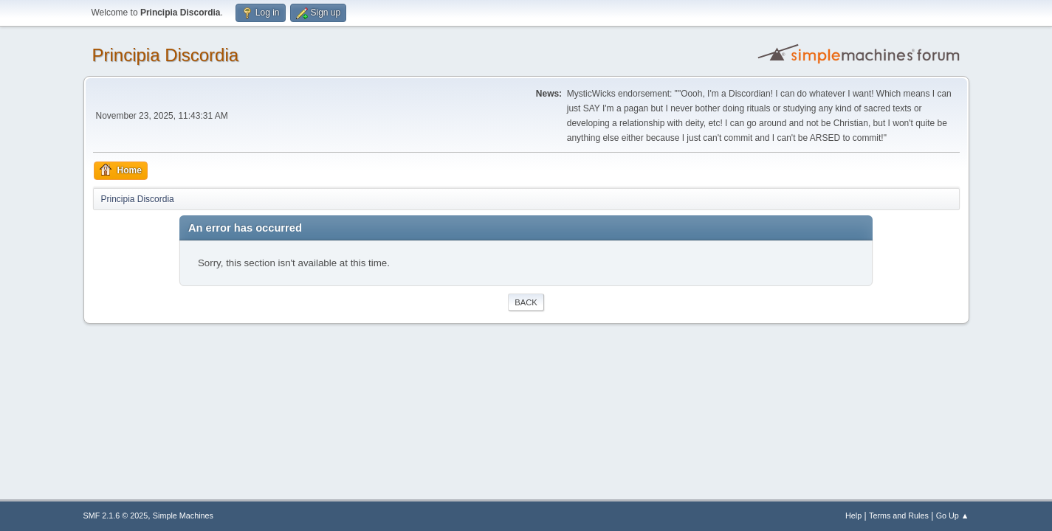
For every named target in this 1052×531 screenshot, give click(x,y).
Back (526, 302)
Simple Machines (183, 515)
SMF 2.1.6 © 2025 (115, 515)
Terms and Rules (899, 515)
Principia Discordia (165, 55)
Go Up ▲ (952, 515)
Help (853, 515)
